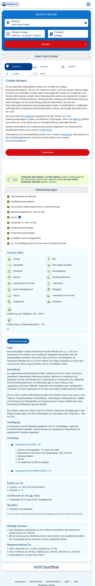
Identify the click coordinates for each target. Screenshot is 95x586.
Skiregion (44, 67)
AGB (67, 581)
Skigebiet (71, 67)
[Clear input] (85, 23)
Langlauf (15, 74)
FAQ (76, 581)
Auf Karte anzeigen (18, 341)
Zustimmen (29, 116)
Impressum (67, 134)
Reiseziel (15, 21)
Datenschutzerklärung (15, 140)
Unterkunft (16, 67)
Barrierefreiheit (53, 581)
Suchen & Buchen (46, 14)
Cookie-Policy (45, 130)
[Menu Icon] (88, 4)
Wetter (42, 74)
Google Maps (31, 555)
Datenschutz (36, 581)
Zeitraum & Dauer (19, 32)
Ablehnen (77, 119)
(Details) (53, 182)
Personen (59, 32)
